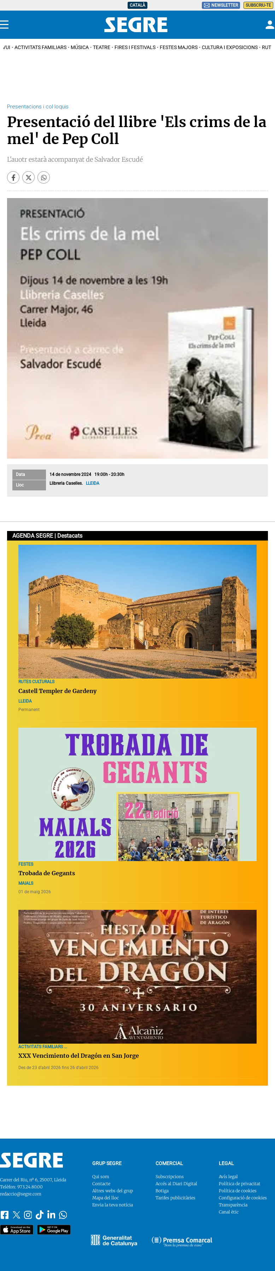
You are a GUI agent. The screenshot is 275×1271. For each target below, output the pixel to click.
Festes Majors (179, 47)
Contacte (101, 1183)
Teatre (101, 47)
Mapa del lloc (105, 1197)
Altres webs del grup (112, 1190)
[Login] (269, 24)
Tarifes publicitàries (175, 1197)
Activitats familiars (40, 47)
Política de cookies (238, 1190)
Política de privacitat (240, 1183)
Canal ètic (229, 1212)
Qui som (100, 1176)
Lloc (20, 485)
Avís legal (228, 1176)
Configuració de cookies (243, 1197)
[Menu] (4, 24)
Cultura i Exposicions (230, 47)
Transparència (233, 1204)
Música (80, 47)
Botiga (162, 1190)
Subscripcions (170, 1176)
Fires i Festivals (135, 47)
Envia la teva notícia (112, 1204)
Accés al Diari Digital (176, 1183)
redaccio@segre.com (20, 1194)
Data (20, 474)
